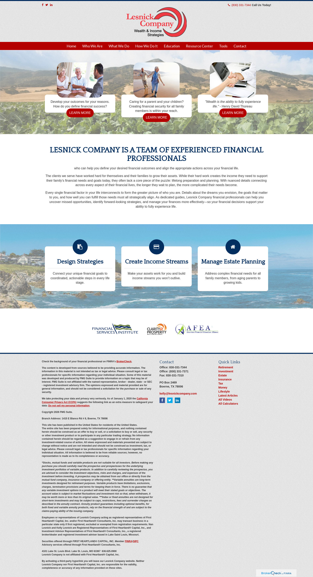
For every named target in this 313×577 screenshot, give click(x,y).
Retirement (225, 367)
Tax (220, 383)
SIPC (136, 541)
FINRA (128, 541)
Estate (222, 375)
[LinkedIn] (51, 5)
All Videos (225, 399)
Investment (225, 371)
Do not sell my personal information (69, 405)
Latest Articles (228, 395)
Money (222, 387)
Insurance (225, 379)
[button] (92, 46)
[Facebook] (42, 5)
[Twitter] (46, 5)
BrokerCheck (124, 361)
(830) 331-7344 (241, 5)
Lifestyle (224, 391)
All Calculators (228, 403)
